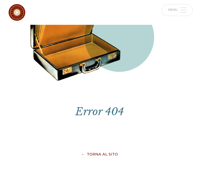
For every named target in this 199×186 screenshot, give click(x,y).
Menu (177, 10)
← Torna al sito (99, 154)
